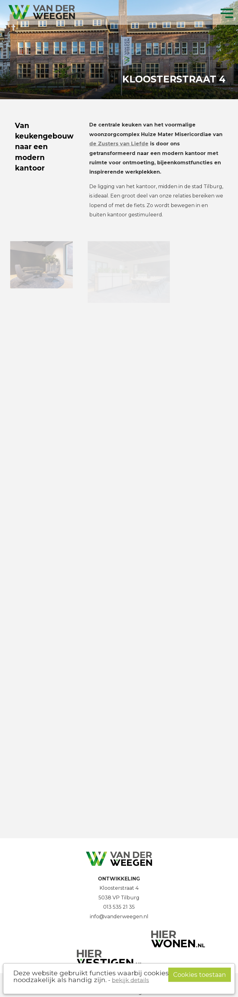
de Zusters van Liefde (118, 144)
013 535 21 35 (119, 907)
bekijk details (130, 980)
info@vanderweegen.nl (119, 916)
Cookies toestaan (199, 974)
